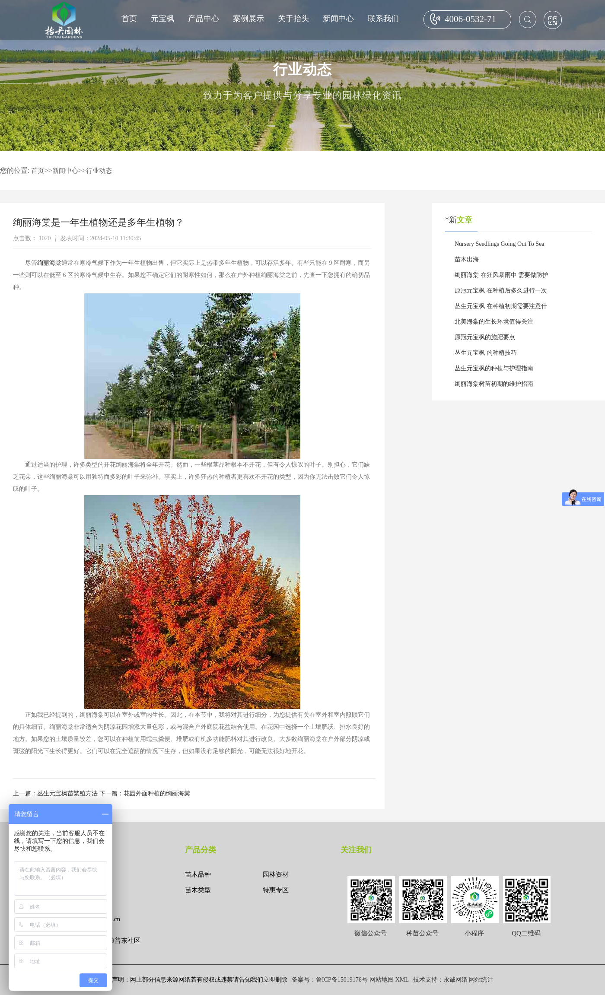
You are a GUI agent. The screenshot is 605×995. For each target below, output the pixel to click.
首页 (129, 18)
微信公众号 (370, 933)
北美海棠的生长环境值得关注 (494, 321)
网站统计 (481, 979)
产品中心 (203, 18)
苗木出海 (467, 259)
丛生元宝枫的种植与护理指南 (494, 368)
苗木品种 (198, 874)
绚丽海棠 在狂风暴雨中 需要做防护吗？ (501, 277)
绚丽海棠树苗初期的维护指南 (494, 384)
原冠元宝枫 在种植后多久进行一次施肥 (501, 293)
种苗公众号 (422, 933)
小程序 (474, 933)
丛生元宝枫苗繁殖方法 (67, 793)
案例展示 (248, 18)
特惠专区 (276, 890)
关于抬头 (293, 18)
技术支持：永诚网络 (440, 979)
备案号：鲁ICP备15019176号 (330, 979)
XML (402, 979)
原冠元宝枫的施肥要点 (485, 337)
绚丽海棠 (49, 263)
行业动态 (99, 170)
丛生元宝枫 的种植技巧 (486, 353)
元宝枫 (162, 18)
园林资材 (276, 874)
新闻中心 (338, 18)
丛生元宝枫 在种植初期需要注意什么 (501, 308)
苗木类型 (198, 890)
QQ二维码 (526, 933)
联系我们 (383, 18)
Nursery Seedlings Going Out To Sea (499, 244)
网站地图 (381, 979)
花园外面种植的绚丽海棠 (157, 793)
